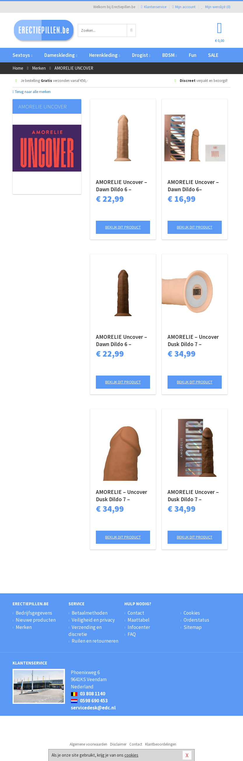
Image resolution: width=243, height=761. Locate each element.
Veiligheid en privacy (93, 620)
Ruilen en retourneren (95, 641)
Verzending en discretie (85, 630)
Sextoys (22, 55)
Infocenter (139, 627)
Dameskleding (60, 55)
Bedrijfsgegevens (34, 613)
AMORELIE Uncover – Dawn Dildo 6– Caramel (193, 185)
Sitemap (193, 627)
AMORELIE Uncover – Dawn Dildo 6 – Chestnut (121, 340)
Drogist (141, 55)
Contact (136, 613)
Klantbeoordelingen (160, 744)
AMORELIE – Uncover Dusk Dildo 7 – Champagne (193, 340)
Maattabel (138, 620)
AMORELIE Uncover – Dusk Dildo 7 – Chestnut (193, 495)
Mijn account (184, 6)
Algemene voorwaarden (88, 744)
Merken (24, 627)
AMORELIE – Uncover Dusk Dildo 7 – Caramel (121, 495)
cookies (131, 755)
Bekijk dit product (123, 227)
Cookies (192, 613)
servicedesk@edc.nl (93, 707)
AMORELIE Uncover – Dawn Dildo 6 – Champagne (121, 185)
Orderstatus (196, 620)
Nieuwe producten (36, 620)
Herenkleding (104, 55)
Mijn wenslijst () (215, 6)
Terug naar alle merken (32, 91)
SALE (213, 55)
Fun (192, 55)
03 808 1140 (88, 693)
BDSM (169, 55)
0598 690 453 (89, 700)
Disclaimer (118, 744)
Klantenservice (153, 6)
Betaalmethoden (90, 613)
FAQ (132, 634)
